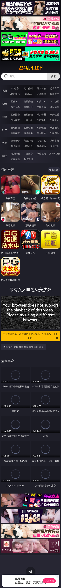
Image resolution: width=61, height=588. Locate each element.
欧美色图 (41, 127)
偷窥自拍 (15, 127)
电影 (4, 117)
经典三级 (28, 120)
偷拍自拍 (28, 114)
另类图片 (54, 133)
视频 (4, 104)
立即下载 (49, 580)
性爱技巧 (54, 146)
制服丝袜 (15, 120)
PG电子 (15, 88)
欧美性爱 (54, 114)
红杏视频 (15, 159)
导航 (4, 156)
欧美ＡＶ (41, 101)
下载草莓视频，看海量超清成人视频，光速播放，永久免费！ (31, 336)
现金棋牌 (41, 93)
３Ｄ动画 (54, 101)
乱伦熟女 (41, 120)
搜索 (53, 76)
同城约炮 (15, 153)
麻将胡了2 (15, 93)
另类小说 (28, 146)
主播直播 (41, 106)
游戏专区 (54, 88)
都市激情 (15, 140)
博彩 (4, 91)
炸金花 (28, 93)
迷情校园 (15, 146)
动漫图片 (54, 127)
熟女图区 (41, 133)
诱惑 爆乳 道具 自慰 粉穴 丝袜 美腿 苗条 (23, 346)
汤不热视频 (54, 153)
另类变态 (54, 120)
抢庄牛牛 (54, 93)
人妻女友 (41, 140)
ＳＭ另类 (54, 106)
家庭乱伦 (28, 140)
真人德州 (28, 88)
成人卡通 (41, 114)
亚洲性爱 (15, 114)
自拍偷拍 (28, 101)
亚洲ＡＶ (15, 101)
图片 (4, 130)
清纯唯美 (28, 133)
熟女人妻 (15, 106)
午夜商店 (28, 153)
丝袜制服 (28, 106)
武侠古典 (54, 140)
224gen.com (31, 68)
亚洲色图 (28, 127)
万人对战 (41, 88)
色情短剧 (28, 159)
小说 (4, 143)
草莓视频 (41, 153)
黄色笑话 (41, 146)
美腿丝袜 (15, 133)
